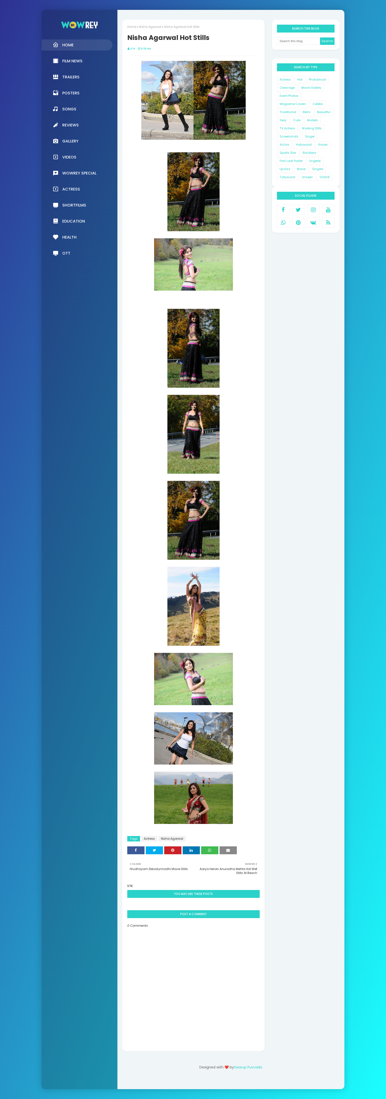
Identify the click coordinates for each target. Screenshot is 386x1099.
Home (131, 27)
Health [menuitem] (65, 237)
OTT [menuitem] (61, 253)
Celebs (318, 104)
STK (132, 49)
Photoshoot (317, 79)
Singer (310, 136)
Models (312, 120)
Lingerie (315, 161)
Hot (299, 79)
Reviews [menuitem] (66, 125)
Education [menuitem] (69, 221)
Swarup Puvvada (248, 1067)
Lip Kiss (285, 169)
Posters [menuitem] (66, 93)
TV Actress (287, 128)
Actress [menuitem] (66, 189)
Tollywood (287, 177)
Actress (149, 839)
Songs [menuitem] (64, 109)
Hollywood (304, 144)
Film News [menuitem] (67, 61)
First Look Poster (291, 161)
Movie (301, 169)
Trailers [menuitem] (66, 77)
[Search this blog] (298, 41)
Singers (317, 169)
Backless (309, 153)
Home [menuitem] (63, 45)
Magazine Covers (293, 104)
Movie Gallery (311, 88)
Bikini (306, 112)
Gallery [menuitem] (66, 141)
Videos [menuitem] (64, 157)
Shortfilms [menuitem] (69, 205)
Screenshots (289, 136)
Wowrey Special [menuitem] (74, 173)
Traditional (288, 112)
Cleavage (287, 88)
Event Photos (289, 96)
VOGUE (325, 177)
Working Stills (312, 128)
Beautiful (323, 112)
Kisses (323, 144)
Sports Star (288, 153)
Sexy (283, 120)
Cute (296, 120)
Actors (284, 144)
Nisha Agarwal (150, 27)
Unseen (307, 177)
